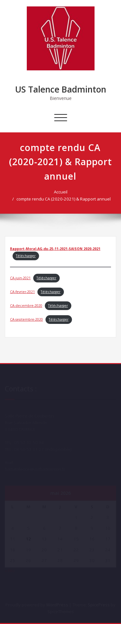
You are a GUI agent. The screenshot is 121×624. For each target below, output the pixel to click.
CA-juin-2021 (20, 278)
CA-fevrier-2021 (22, 292)
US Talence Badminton (60, 89)
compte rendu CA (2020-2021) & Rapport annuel (65, 199)
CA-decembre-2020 (26, 305)
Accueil (62, 192)
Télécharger (25, 256)
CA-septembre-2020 (26, 319)
